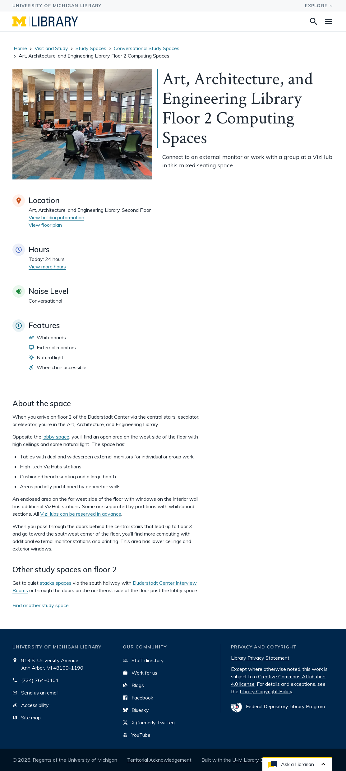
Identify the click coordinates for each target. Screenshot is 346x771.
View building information (56, 217)
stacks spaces (56, 583)
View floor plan (45, 225)
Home (20, 48)
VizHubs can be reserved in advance (80, 514)
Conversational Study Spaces (146, 48)
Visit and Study (51, 48)
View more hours (47, 266)
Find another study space (40, 605)
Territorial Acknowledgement (159, 760)
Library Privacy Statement (260, 658)
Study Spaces (91, 48)
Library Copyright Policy (266, 691)
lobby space (56, 437)
